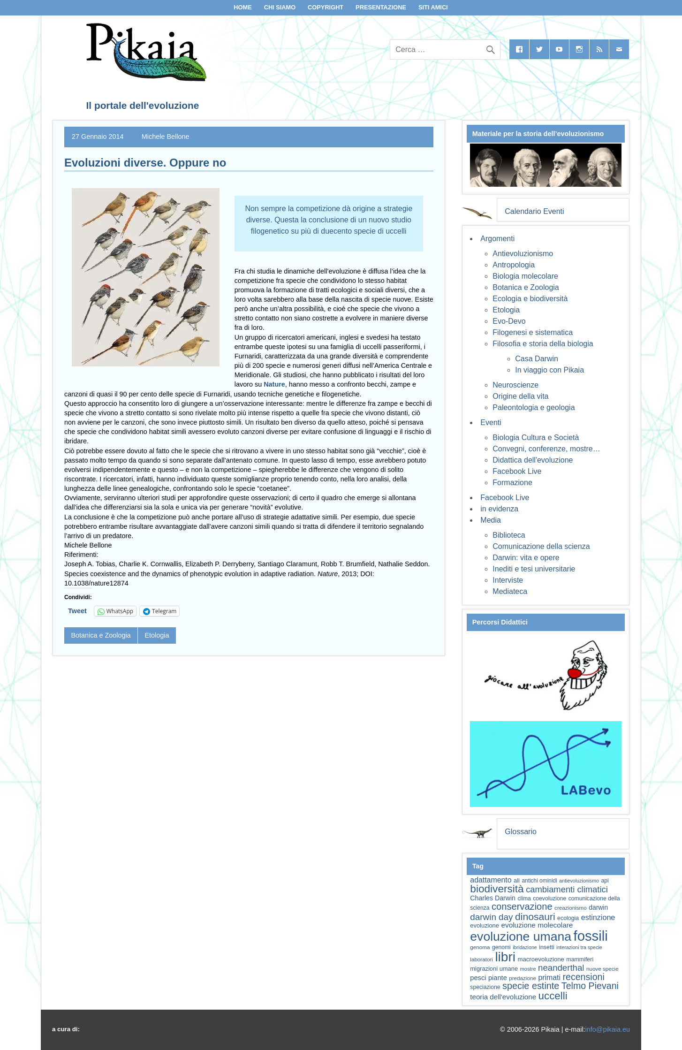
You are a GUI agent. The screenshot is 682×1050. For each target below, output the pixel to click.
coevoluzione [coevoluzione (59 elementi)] (549, 898)
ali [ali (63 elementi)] (517, 880)
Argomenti (497, 239)
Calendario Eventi (534, 211)
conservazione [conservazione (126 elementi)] (522, 906)
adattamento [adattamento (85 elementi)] (490, 880)
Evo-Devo (509, 321)
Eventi (490, 422)
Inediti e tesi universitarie (534, 569)
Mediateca (510, 591)
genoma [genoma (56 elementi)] (480, 947)
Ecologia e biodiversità (530, 299)
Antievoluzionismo (523, 254)
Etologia (156, 635)
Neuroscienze (515, 385)
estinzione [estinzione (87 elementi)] (598, 917)
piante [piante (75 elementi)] (497, 978)
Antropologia (514, 265)
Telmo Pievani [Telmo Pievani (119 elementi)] (590, 986)
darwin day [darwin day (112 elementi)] (491, 917)
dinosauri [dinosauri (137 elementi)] (535, 916)
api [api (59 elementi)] (604, 880)
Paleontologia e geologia (534, 407)
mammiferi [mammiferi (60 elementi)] (579, 959)
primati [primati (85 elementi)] (549, 978)
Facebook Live (517, 471)
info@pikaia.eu (607, 1029)
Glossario (521, 832)
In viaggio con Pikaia (549, 370)
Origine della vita (520, 396)
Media (490, 520)
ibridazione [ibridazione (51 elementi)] (525, 947)
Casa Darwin (536, 359)
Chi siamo (280, 7)
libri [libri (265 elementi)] (505, 957)
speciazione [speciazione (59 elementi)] (485, 987)
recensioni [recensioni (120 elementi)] (583, 977)
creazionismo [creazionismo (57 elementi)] (570, 908)
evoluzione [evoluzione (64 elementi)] (484, 925)
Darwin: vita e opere (526, 558)
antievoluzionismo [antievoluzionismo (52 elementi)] (579, 880)
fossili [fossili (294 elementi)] (591, 935)
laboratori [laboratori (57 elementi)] (481, 959)
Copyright (325, 7)
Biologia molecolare (525, 276)
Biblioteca (509, 535)
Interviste (508, 580)
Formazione (512, 483)
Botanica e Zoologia (100, 635)
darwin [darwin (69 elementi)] (598, 907)
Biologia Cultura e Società (536, 437)
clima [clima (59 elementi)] (523, 898)
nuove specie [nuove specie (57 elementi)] (602, 969)
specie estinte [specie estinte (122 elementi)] (530, 986)
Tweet (77, 611)
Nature (274, 384)
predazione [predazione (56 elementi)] (522, 978)
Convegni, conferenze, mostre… (546, 449)
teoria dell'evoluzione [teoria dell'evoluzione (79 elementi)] (503, 997)
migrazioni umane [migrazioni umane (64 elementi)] (494, 968)
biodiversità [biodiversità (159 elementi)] (496, 889)
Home (242, 7)
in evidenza (499, 509)
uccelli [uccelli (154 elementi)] (553, 996)
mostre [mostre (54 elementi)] (528, 969)
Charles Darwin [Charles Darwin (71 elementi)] (492, 898)
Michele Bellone (165, 136)
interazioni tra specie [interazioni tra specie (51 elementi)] (579, 947)
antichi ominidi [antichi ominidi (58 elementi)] (539, 880)
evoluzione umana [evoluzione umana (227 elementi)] (520, 936)
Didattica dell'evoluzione (533, 460)
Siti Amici (433, 7)
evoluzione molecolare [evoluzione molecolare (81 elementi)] (537, 925)
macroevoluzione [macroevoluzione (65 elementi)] (541, 959)
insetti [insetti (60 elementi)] (546, 947)
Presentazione (381, 7)
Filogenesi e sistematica (533, 332)
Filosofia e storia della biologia (543, 344)
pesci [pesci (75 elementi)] (478, 978)
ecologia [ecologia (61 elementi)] (568, 918)
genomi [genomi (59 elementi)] (501, 947)
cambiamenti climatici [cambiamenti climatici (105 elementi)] (567, 889)
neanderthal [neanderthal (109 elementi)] (561, 968)
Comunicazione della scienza (541, 546)
